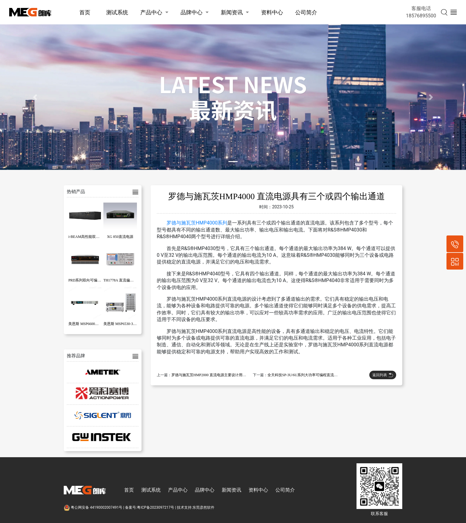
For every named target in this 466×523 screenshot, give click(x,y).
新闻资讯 (232, 12)
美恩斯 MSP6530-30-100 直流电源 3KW (134, 324)
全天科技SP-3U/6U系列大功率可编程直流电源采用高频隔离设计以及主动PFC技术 (333, 375)
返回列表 (382, 375)
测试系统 (117, 12)
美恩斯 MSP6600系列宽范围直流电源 (98, 324)
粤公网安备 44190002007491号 (93, 507)
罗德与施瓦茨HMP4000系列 (197, 223)
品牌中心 (192, 12)
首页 (84, 12)
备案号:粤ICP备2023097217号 (149, 507)
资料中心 (272, 12)
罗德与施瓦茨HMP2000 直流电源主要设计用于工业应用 (216, 375)
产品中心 (151, 12)
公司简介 (306, 12)
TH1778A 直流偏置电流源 (124, 280)
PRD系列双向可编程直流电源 (92, 280)
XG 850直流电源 (120, 237)
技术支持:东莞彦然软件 (195, 507)
